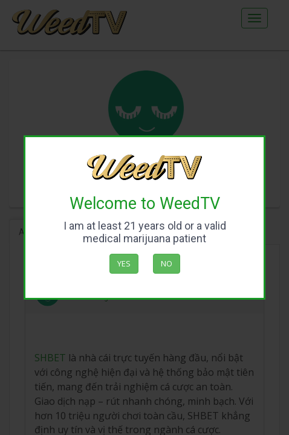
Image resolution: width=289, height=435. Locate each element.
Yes (124, 263)
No (166, 263)
